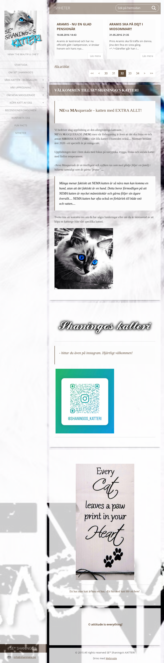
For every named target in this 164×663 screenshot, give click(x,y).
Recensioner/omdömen (20, 110)
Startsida (20, 64)
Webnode (111, 658)
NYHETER (20, 133)
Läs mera (95, 56)
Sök (154, 8)
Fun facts (20, 125)
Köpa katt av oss (21, 102)
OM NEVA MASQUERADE (21, 95)
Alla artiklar (61, 66)
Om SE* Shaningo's (20, 72)
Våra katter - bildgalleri (20, 80)
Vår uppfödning (20, 87)
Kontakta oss (21, 117)
